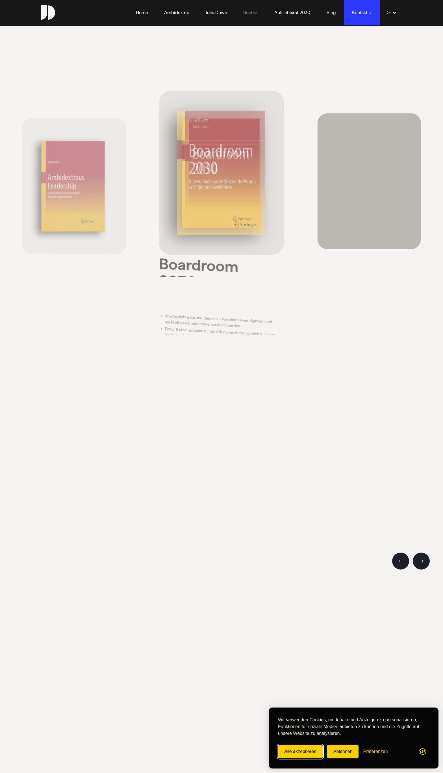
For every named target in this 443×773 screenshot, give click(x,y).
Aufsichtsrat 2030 (292, 12)
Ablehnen (343, 751)
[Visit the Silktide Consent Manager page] (422, 751)
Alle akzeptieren (300, 751)
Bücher (250, 12)
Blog (331, 12)
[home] (48, 12)
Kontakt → (362, 12)
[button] (391, 12)
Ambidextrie (176, 12)
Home (142, 12)
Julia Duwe (216, 12)
